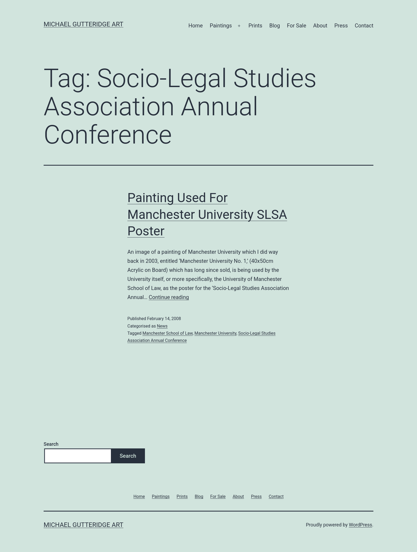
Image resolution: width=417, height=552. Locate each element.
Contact (364, 25)
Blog (274, 25)
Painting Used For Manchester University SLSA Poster (207, 214)
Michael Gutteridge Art (83, 24)
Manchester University (215, 333)
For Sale (296, 25)
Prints (255, 25)
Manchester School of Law (168, 333)
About (320, 25)
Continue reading (169, 297)
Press (341, 25)
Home (195, 25)
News (162, 326)
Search (51, 444)
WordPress (360, 525)
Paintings (221, 25)
